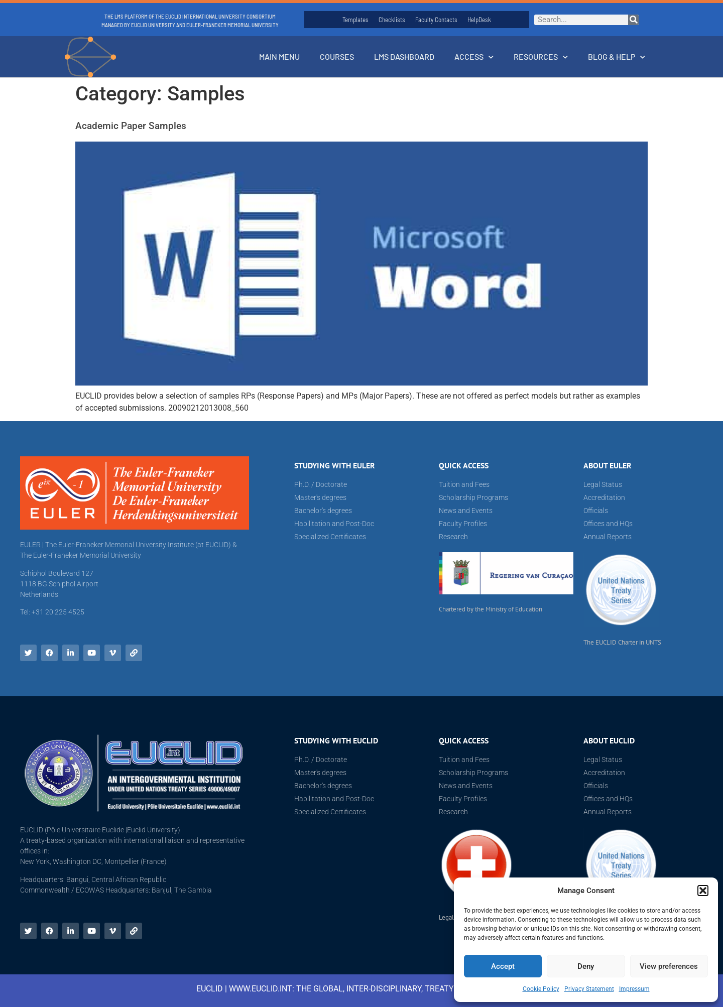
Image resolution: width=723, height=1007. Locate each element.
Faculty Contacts (436, 20)
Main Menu (279, 56)
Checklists (392, 20)
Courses (337, 56)
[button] (703, 891)
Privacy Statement (589, 988)
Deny (585, 966)
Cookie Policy (541, 988)
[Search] (633, 20)
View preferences (669, 966)
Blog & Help (616, 57)
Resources (541, 57)
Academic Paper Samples (130, 126)
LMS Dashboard (404, 56)
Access (474, 57)
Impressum (634, 988)
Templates (355, 20)
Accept (503, 966)
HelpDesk (479, 20)
